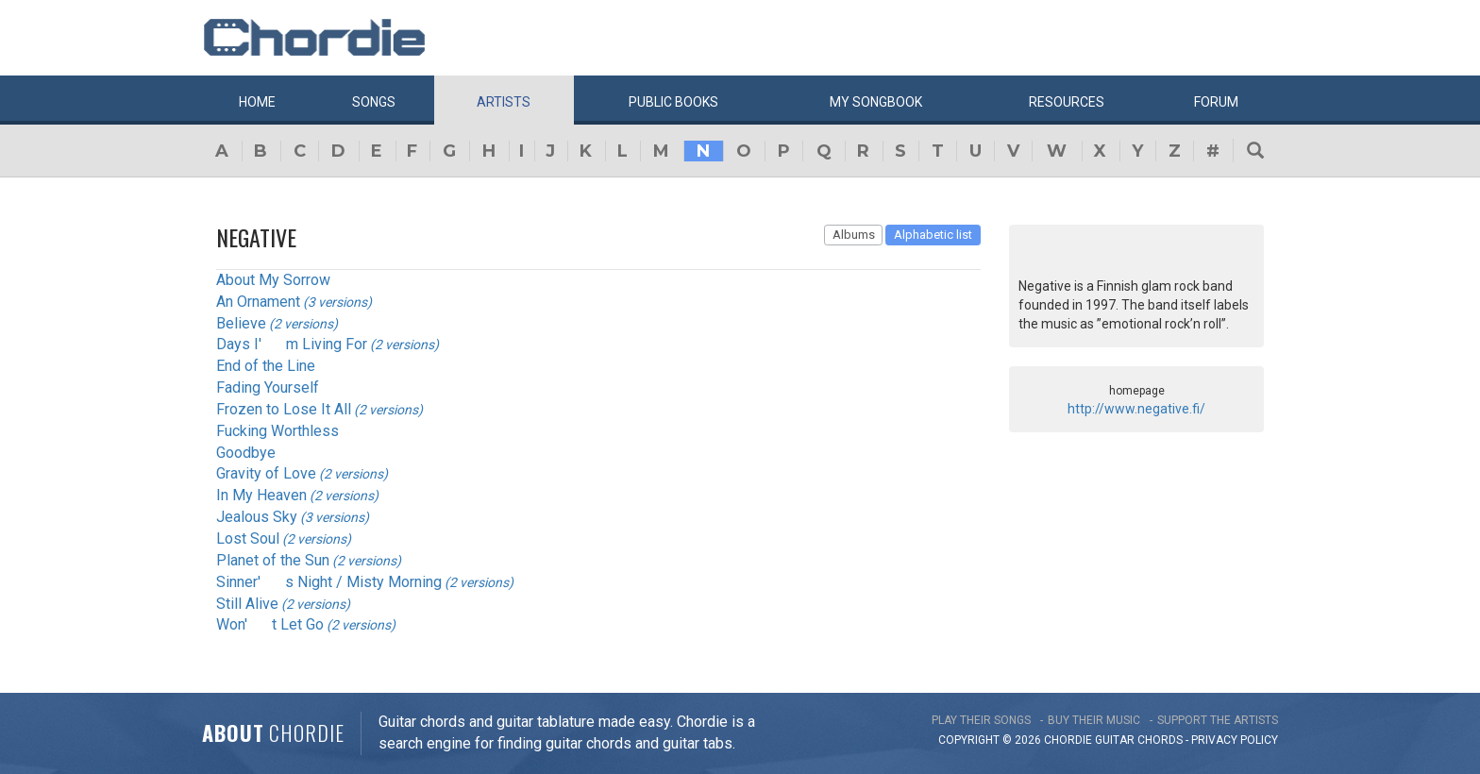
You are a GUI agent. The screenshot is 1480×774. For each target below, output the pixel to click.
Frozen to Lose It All (283, 409)
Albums (853, 234)
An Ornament (258, 302)
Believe (241, 323)
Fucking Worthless (277, 431)
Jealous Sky (256, 517)
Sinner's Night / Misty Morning (329, 582)
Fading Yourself (267, 387)
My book (876, 101)
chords (1160, 740)
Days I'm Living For (291, 344)
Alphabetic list (933, 234)
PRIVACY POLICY (1234, 740)
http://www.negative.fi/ (1136, 408)
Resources (1066, 101)
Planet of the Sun (272, 560)
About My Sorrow (273, 280)
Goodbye (246, 453)
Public (673, 101)
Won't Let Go (270, 624)
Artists (503, 101)
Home (257, 101)
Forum (1216, 101)
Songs (373, 101)
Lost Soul (247, 538)
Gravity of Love (266, 473)
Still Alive (247, 604)
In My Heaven (261, 495)
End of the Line (265, 366)
